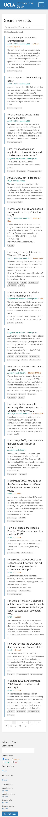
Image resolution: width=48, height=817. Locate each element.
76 (25, 726)
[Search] (6, 27)
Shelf (15, 762)
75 (20, 726)
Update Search (10, 814)
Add (4, 771)
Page (6, 759)
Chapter (16, 759)
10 (11, 726)
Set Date (5, 791)
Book (6, 762)
